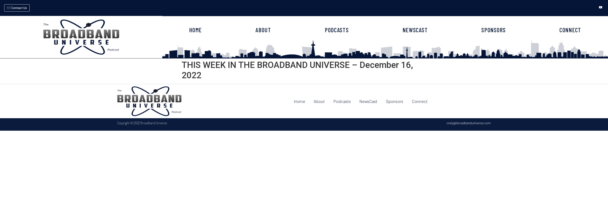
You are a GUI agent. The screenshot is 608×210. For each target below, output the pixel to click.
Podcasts (342, 101)
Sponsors (394, 101)
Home (299, 101)
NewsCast (368, 101)
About (319, 101)
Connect (420, 101)
